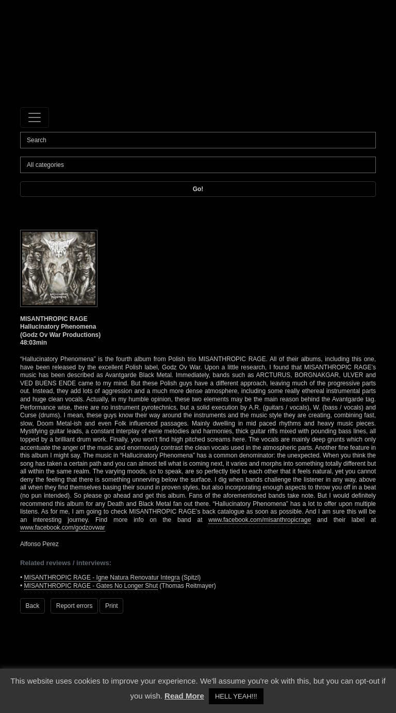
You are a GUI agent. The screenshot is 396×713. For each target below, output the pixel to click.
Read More (184, 695)
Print (111, 605)
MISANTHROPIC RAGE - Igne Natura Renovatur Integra (102, 577)
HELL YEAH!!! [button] (236, 696)
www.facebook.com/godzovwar (62, 527)
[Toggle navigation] (34, 117)
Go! (198, 189)
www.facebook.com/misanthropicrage (259, 519)
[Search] (198, 140)
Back (33, 605)
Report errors (74, 605)
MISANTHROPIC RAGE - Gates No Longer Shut (91, 585)
